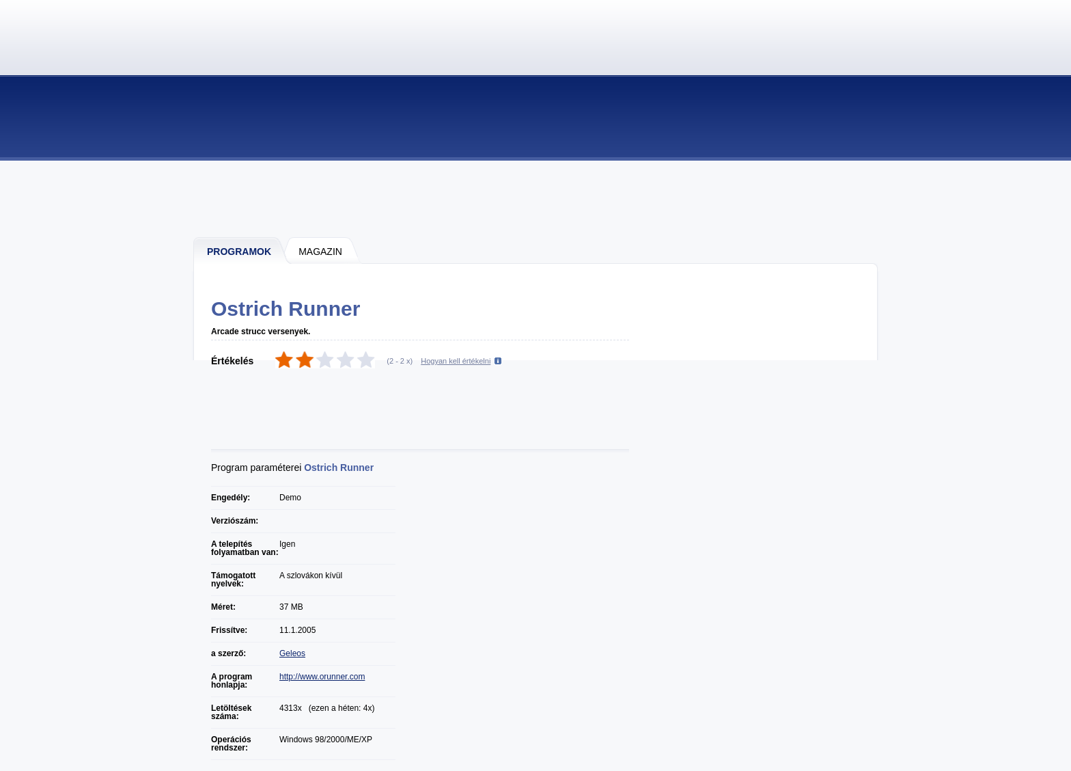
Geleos (292, 653)
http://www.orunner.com (322, 676)
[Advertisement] (536, 198)
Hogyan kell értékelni (455, 361)
